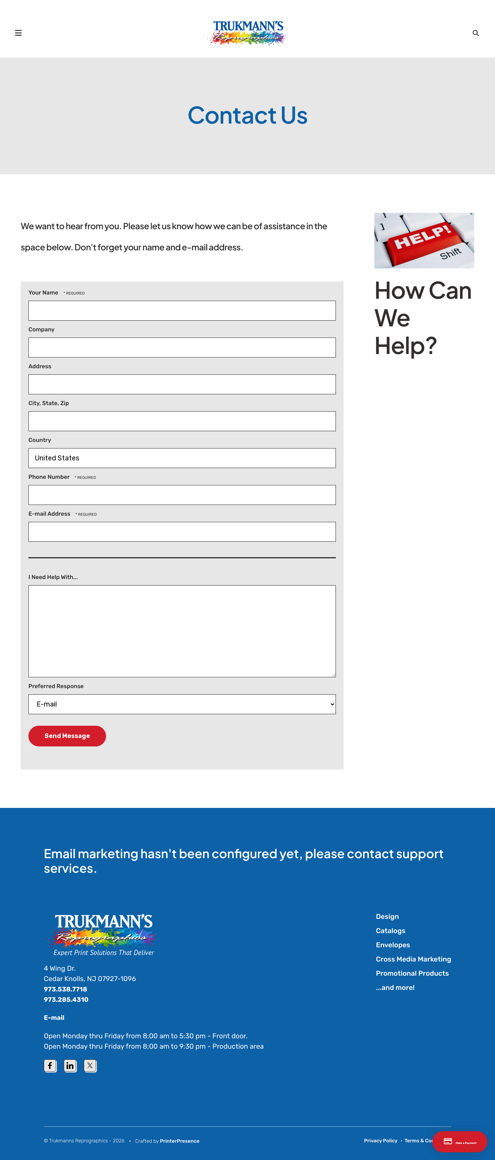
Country (39, 440)
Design (387, 916)
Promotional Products (412, 973)
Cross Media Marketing (413, 959)
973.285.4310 (67, 999)
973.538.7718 (67, 989)
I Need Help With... (53, 577)
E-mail (55, 1017)
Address (39, 366)
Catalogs (390, 931)
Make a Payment (440, 1141)
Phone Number (49, 476)
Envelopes (393, 945)
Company (41, 329)
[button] (22, 32)
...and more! (395, 987)
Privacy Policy (380, 1140)
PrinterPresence (179, 1141)
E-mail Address (49, 513)
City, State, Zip (48, 403)
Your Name (44, 292)
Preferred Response (56, 686)
